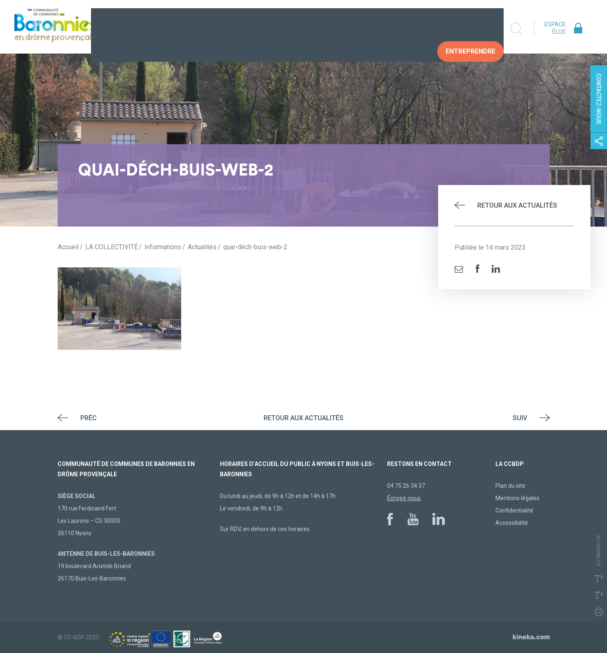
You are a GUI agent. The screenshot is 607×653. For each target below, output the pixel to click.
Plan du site (510, 485)
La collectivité (161, 29)
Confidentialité (514, 510)
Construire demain (321, 29)
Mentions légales (517, 498)
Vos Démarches (399, 29)
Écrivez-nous (404, 498)
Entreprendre (470, 29)
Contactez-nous (598, 99)
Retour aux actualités (517, 205)
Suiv (520, 418)
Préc (88, 418)
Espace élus (555, 28)
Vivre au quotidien (238, 29)
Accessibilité (511, 523)
